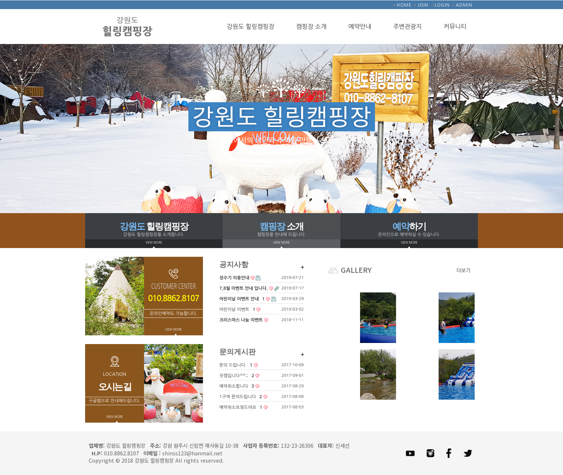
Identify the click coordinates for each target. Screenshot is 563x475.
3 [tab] (292, 202)
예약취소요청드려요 (243, 407)
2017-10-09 (293, 365)
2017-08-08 (293, 397)
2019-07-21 (293, 278)
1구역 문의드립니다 (243, 397)
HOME (404, 5)
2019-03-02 (293, 309)
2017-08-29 (293, 386)
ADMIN (464, 5)
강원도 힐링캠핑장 (250, 26)
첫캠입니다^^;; (239, 376)
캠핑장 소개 (311, 26)
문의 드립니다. (238, 365)
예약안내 (359, 26)
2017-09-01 (293, 376)
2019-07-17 (293, 288)
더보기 (463, 270)
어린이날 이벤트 (239, 310)
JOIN (423, 5)
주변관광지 (407, 26)
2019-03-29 (293, 299)
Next (550, 111)
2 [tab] (281, 202)
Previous (12, 111)
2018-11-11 (293, 320)
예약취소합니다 (239, 386)
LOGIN (442, 5)
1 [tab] (270, 202)
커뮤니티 (455, 26)
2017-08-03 (293, 407)
